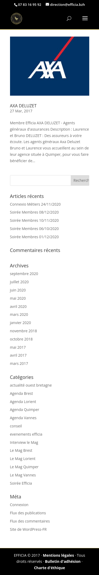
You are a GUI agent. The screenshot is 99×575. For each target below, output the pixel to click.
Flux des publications (28, 512)
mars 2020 (19, 314)
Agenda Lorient (23, 401)
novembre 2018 (23, 330)
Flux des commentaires (30, 521)
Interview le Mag (24, 442)
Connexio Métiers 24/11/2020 (35, 204)
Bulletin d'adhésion (63, 561)
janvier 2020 (20, 322)
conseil (16, 425)
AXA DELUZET (23, 106)
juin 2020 (18, 290)
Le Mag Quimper (24, 466)
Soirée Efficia (21, 483)
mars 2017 (19, 363)
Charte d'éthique (49, 567)
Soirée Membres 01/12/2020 (34, 236)
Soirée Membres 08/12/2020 (34, 212)
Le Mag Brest (21, 450)
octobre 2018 (21, 339)
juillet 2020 (19, 281)
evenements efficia (26, 434)
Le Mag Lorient (23, 458)
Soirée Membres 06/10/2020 (34, 228)
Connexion (19, 504)
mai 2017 (18, 347)
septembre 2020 (24, 273)
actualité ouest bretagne (31, 385)
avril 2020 (18, 306)
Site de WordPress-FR (28, 529)
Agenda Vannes (23, 417)
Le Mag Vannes (23, 474)
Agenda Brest (21, 393)
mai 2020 (18, 298)
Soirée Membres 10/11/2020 (34, 220)
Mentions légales (58, 555)
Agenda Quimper (24, 409)
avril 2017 (18, 355)
